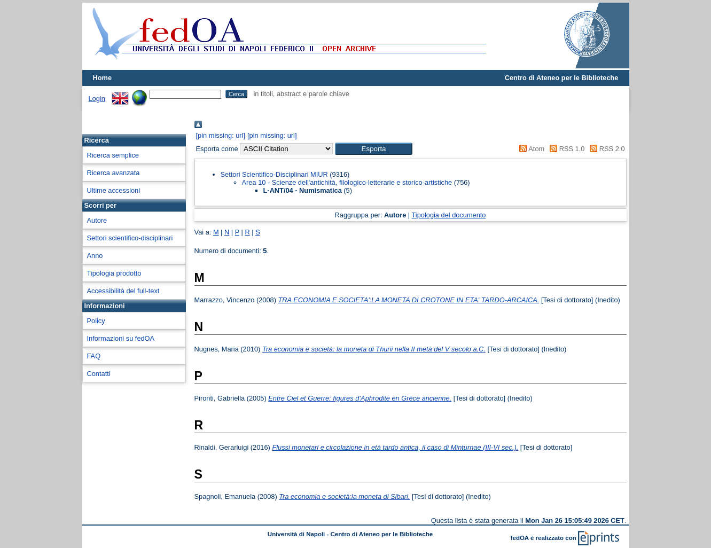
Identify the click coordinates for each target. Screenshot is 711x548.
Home (102, 78)
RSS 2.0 (606, 149)
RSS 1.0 (565, 149)
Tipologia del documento (449, 215)
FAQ (94, 356)
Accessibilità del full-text (123, 291)
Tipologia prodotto (114, 273)
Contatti (99, 374)
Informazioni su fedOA (121, 338)
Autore (97, 220)
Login (97, 99)
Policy (96, 321)
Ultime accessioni (113, 190)
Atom (530, 149)
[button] (373, 149)
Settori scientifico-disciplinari (130, 238)
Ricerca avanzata (113, 173)
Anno (95, 256)
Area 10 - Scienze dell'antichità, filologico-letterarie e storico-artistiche (347, 182)
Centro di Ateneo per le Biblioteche (562, 78)
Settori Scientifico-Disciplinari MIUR (274, 174)
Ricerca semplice (113, 155)
